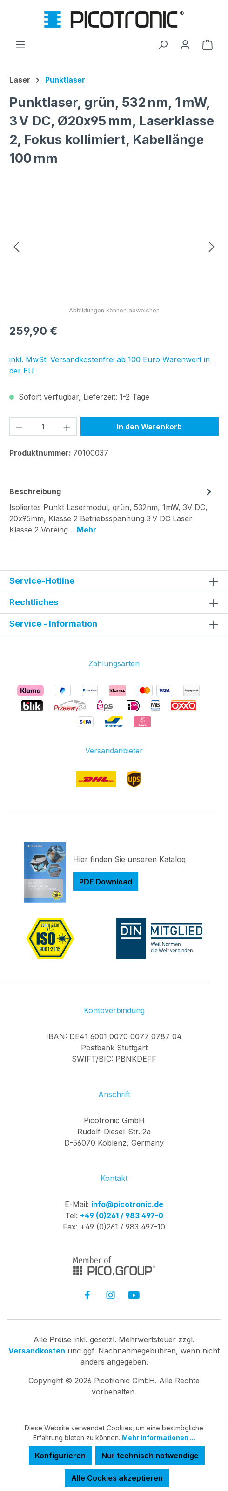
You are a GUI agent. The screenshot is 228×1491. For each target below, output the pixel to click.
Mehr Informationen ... (158, 1438)
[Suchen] (163, 44)
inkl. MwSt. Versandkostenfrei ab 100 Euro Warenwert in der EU (109, 365)
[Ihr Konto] (185, 44)
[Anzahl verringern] (19, 426)
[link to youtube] (134, 1295)
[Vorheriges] (16, 246)
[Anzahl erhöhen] (67, 426)
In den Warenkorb (149, 426)
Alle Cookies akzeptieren (117, 1478)
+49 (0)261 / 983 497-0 (121, 1215)
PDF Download (105, 881)
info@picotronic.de (127, 1204)
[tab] (111, 510)
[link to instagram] (110, 1295)
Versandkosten (36, 1350)
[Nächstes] (212, 246)
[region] (114, 245)
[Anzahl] (43, 426)
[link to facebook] (87, 1295)
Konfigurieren (60, 1455)
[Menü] (20, 44)
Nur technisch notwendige (150, 1455)
